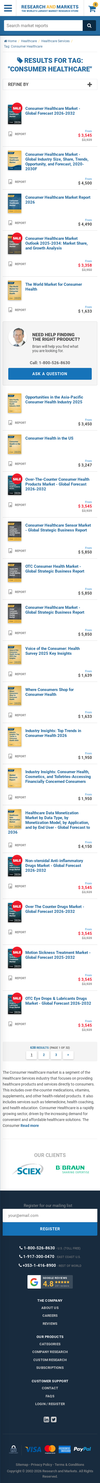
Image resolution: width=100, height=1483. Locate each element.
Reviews (50, 1324)
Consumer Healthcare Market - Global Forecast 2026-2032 (52, 111)
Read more (30, 1125)
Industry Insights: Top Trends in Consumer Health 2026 (53, 733)
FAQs (50, 1396)
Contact (50, 1388)
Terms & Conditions (69, 1465)
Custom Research (50, 1360)
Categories (50, 1344)
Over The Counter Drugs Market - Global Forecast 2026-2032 (54, 909)
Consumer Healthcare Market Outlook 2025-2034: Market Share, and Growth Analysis (56, 243)
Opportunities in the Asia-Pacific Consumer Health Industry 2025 (54, 399)
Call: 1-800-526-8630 (50, 362)
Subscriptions (50, 1368)
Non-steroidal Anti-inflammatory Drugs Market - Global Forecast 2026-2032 (54, 865)
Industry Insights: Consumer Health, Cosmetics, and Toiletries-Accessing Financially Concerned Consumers (58, 776)
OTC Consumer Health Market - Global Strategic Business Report (54, 569)
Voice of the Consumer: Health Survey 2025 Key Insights (52, 651)
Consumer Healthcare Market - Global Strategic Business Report (54, 610)
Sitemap (22, 1465)
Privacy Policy (41, 1465)
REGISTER (50, 1229)
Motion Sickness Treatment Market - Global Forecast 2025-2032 (58, 955)
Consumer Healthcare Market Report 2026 (57, 200)
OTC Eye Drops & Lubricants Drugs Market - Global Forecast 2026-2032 (58, 1001)
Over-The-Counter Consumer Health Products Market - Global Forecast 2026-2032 (57, 484)
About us (50, 1308)
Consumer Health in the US (49, 438)
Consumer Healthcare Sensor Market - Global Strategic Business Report (58, 528)
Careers (50, 1316)
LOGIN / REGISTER (50, 1404)
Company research (50, 1352)
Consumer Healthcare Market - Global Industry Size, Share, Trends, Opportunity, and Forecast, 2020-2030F (57, 161)
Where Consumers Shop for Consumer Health (49, 692)
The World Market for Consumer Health (53, 287)
